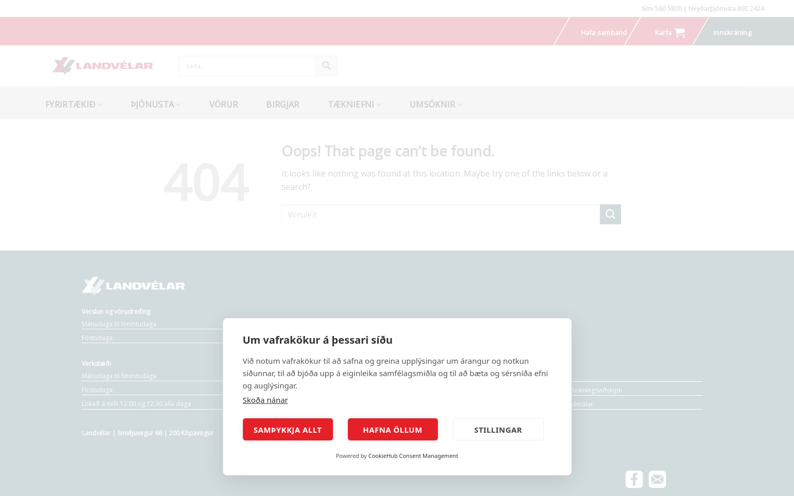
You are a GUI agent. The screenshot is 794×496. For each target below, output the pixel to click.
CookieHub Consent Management (413, 455)
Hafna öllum (392, 429)
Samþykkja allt (288, 429)
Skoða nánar (265, 400)
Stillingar (498, 429)
